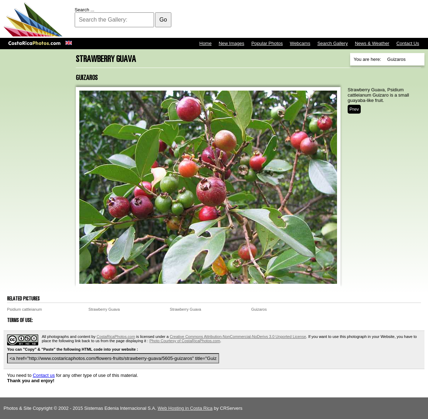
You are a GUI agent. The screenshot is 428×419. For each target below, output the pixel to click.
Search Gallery (332, 43)
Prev (354, 109)
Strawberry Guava (104, 309)
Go (163, 20)
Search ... (85, 9)
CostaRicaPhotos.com (116, 336)
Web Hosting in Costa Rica (185, 408)
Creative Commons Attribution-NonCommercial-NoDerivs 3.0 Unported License (238, 336)
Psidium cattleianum (24, 309)
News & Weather (372, 43)
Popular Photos (267, 43)
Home (205, 43)
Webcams (300, 43)
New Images (231, 43)
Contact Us (407, 43)
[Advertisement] (295, 19)
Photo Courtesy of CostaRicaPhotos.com (184, 341)
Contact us (44, 375)
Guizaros (259, 309)
